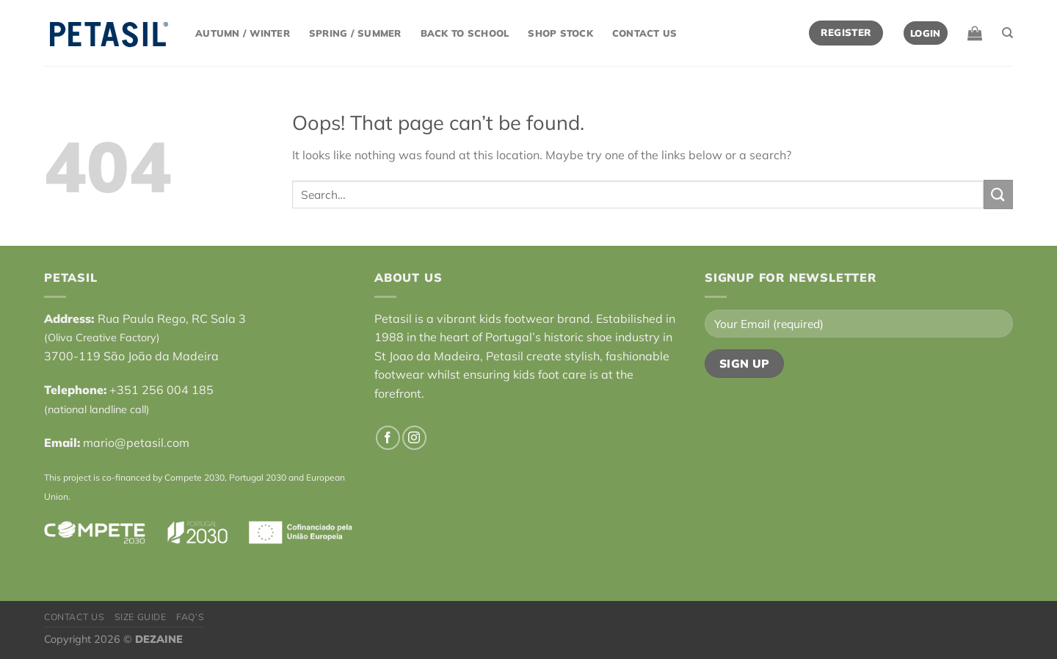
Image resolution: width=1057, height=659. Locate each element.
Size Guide (141, 616)
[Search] (1007, 33)
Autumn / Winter (242, 33)
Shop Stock (560, 33)
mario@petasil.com (136, 442)
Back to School (465, 33)
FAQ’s (190, 616)
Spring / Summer (355, 33)
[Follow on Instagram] (414, 438)
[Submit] (998, 194)
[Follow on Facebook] (388, 438)
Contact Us (645, 33)
